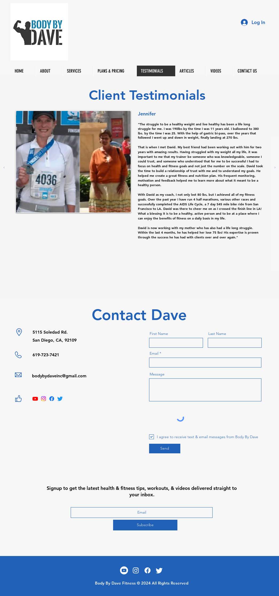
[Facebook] (52, 398)
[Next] (275, 168)
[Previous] (4, 168)
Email (154, 353)
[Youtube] (35, 398)
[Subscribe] (145, 525)
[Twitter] (60, 398)
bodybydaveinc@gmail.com (59, 375)
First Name (159, 333)
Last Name (217, 333)
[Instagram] (43, 398)
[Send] (164, 448)
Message (157, 374)
